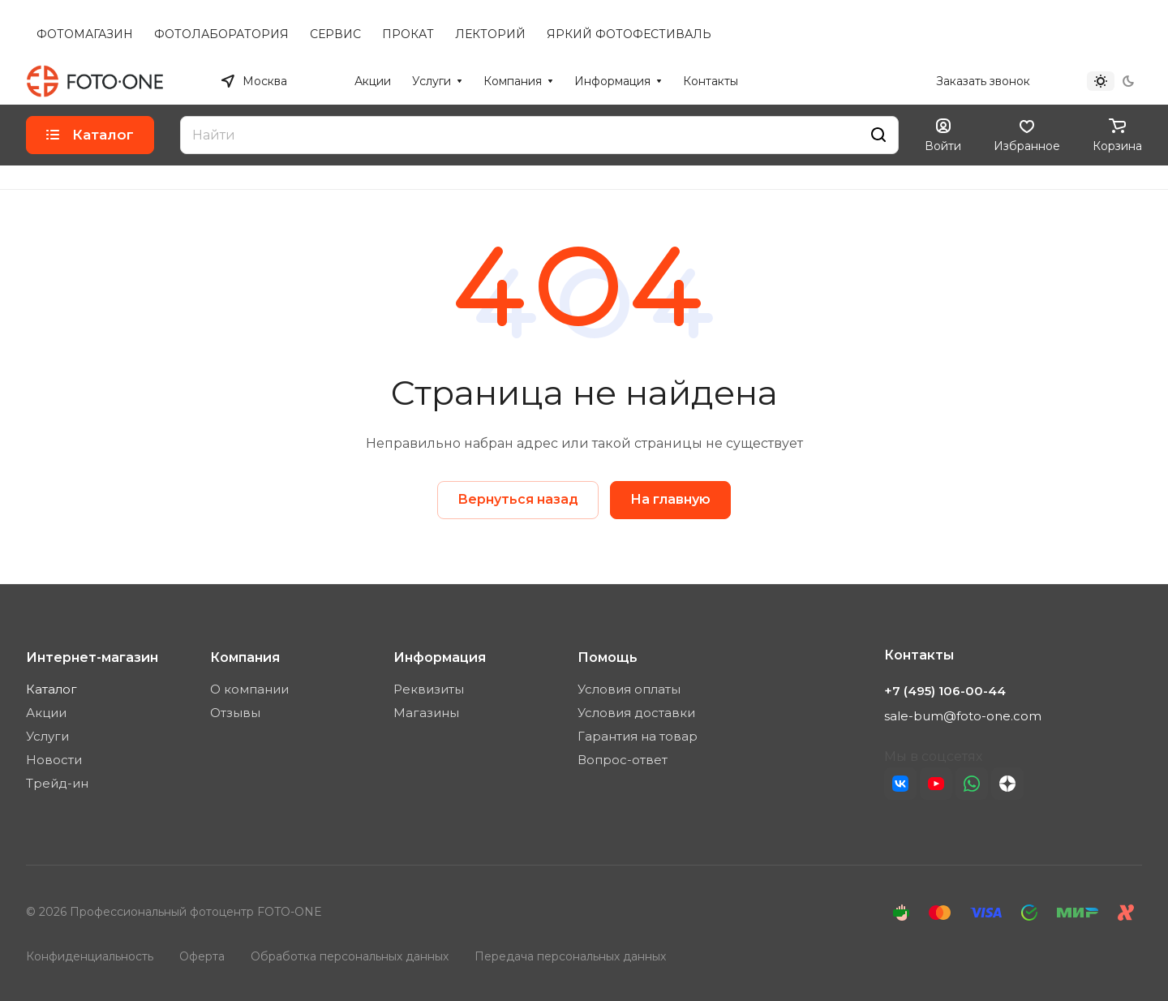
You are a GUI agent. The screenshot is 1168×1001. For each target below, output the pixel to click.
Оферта (202, 956)
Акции (46, 712)
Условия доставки (636, 712)
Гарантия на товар (638, 736)
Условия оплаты (629, 689)
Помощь (608, 657)
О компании (249, 689)
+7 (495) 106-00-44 (866, 81)
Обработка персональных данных (350, 956)
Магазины (426, 712)
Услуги (47, 736)
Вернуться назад (517, 499)
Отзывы (235, 712)
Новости (54, 759)
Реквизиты (428, 689)
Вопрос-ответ (623, 759)
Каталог (51, 689)
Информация (439, 657)
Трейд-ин (57, 783)
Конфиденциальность (89, 956)
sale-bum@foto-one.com (962, 716)
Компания (245, 657)
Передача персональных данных (570, 956)
